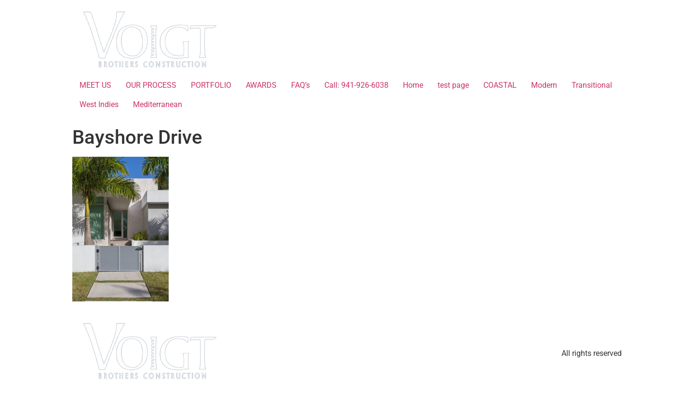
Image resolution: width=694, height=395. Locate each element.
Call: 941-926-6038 (356, 85)
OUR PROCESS (151, 85)
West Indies (99, 104)
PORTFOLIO (211, 85)
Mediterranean (157, 104)
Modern (544, 85)
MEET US (95, 85)
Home (413, 85)
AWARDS (261, 85)
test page (453, 85)
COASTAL (500, 85)
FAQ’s (300, 85)
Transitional (592, 85)
